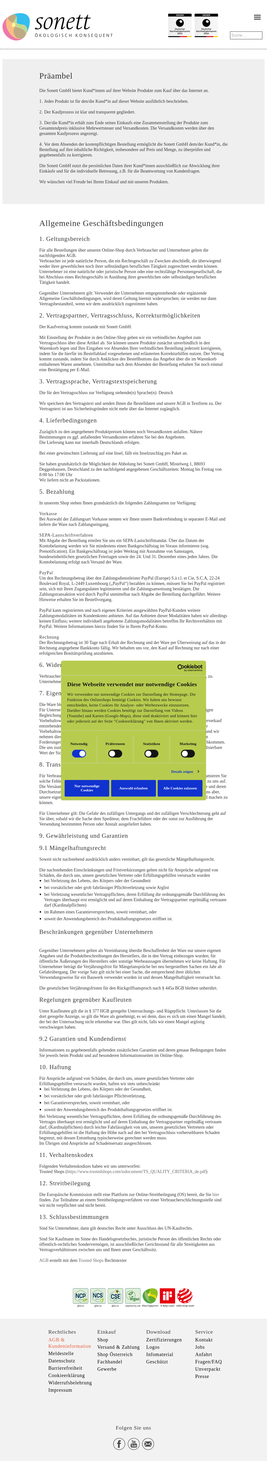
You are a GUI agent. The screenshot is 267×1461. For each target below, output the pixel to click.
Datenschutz (61, 1360)
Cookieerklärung (66, 1375)
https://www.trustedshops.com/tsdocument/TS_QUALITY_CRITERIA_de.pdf (136, 1171)
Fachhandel (109, 1361)
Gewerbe (107, 1369)
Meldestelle (61, 1353)
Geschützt (157, 1361)
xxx (134, 1399)
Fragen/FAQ (208, 1361)
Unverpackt (208, 1369)
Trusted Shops (91, 1260)
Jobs (200, 1347)
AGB (44, 1260)
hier (215, 1194)
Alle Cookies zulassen (185, 788)
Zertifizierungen (164, 1339)
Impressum (60, 1390)
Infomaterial (160, 1354)
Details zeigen (190, 774)
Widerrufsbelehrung (70, 1382)
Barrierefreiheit (65, 1368)
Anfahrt (203, 1354)
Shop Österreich (115, 1354)
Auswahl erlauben (133, 788)
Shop (102, 1339)
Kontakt (204, 1339)
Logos (153, 1347)
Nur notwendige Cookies (81, 788)
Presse (202, 1376)
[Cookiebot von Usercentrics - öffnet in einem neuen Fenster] (189, 670)
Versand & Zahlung (118, 1347)
